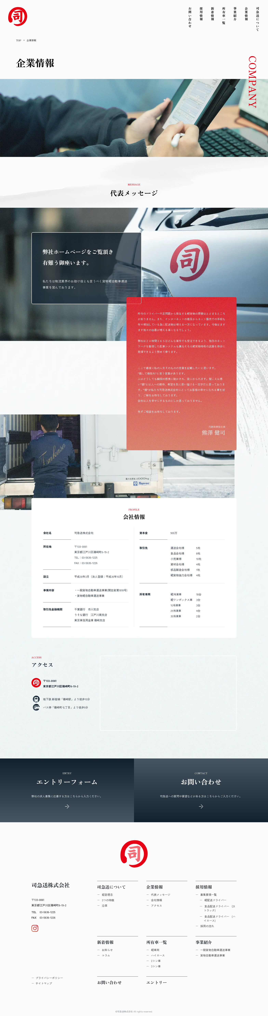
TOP (18, 40)
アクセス (156, 905)
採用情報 (201, 14)
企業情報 (246, 14)
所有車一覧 (224, 16)
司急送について (257, 19)
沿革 (104, 905)
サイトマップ (44, 983)
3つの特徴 (108, 900)
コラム (106, 955)
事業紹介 (235, 14)
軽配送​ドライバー (215, 900)
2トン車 (156, 961)
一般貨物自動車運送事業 (215, 950)
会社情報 (156, 900)
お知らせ (107, 950)
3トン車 (156, 966)
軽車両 (155, 950)
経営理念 (107, 895)
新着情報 (212, 14)
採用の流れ (207, 926)
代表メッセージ (160, 895)
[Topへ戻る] (17, 17)
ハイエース (158, 955)
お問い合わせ (190, 17)
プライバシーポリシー (49, 978)
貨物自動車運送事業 (212, 955)
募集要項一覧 (208, 895)
